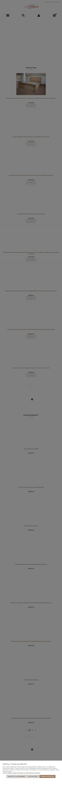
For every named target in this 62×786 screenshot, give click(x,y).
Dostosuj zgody (33, 776)
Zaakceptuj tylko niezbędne (16, 776)
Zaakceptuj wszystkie (47, 776)
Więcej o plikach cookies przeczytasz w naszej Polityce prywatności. (21, 773)
